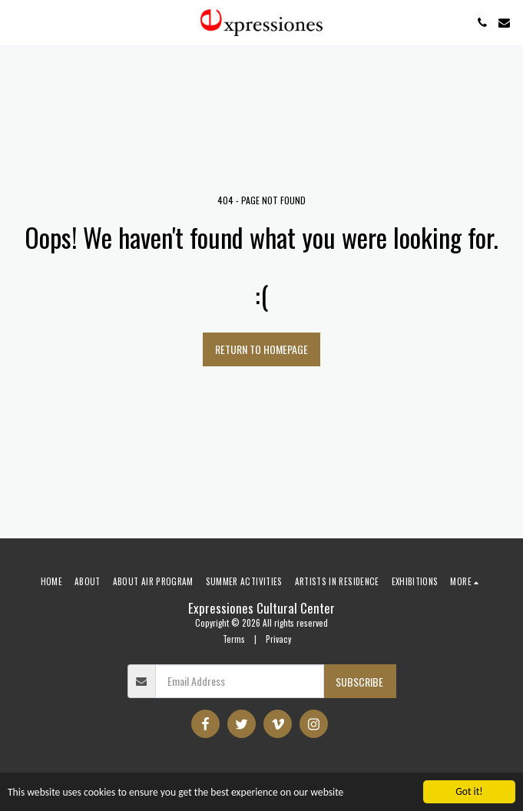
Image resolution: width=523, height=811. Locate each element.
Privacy (278, 639)
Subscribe (359, 682)
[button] (17, 22)
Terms (234, 639)
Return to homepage (261, 349)
